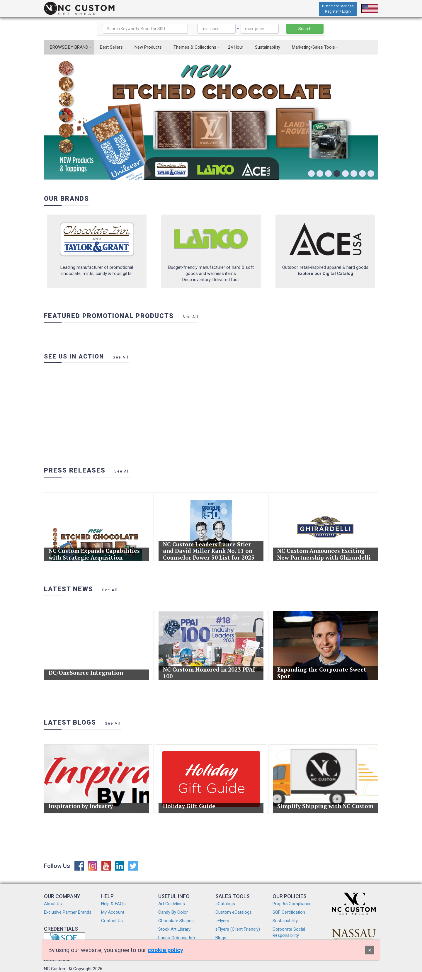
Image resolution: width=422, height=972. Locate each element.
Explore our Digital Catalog (325, 273)
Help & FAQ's (113, 903)
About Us (53, 903)
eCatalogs (225, 903)
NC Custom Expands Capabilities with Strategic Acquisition (95, 544)
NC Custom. (55, 968)
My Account (112, 912)
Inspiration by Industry (86, 796)
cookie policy (165, 950)
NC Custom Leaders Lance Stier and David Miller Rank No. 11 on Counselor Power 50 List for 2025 (209, 542)
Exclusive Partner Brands (67, 912)
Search (305, 28)
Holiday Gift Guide (197, 796)
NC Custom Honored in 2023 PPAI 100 (210, 663)
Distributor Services (338, 8)
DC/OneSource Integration (89, 663)
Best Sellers (111, 47)
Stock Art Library (174, 929)
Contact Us (112, 920)
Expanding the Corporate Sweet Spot (323, 663)
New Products (148, 47)
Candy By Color (173, 912)
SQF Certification (289, 912)
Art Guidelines (171, 903)
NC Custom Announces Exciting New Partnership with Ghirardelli (324, 544)
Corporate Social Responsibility (289, 932)
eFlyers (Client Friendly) (237, 929)
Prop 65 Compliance (292, 903)
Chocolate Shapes (176, 920)
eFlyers (222, 920)
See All (190, 317)
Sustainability (267, 47)
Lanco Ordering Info (177, 937)
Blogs (220, 937)
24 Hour (235, 47)
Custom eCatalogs (233, 912)
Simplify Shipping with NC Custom (325, 796)
